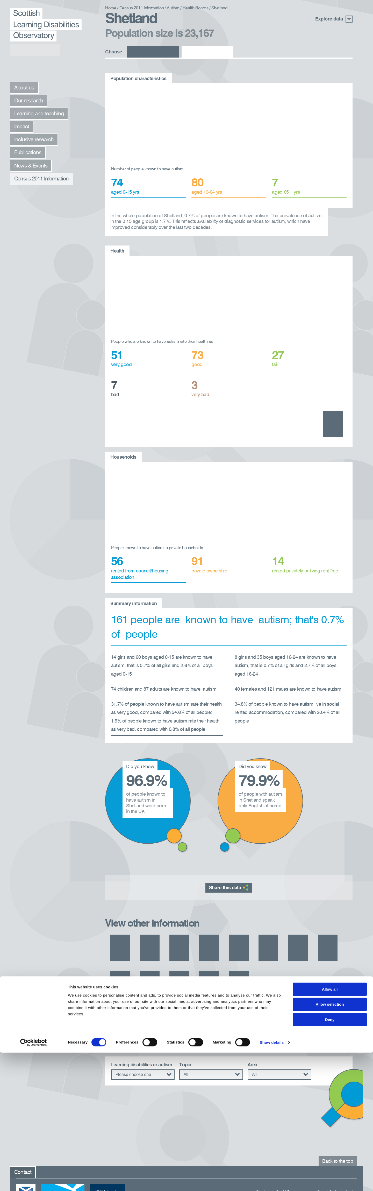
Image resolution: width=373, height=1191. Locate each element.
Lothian (260, 933)
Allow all (330, 1127)
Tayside (318, 933)
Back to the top (337, 1111)
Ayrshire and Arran (129, 915)
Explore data (334, 19)
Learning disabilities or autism (141, 1021)
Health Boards (196, 8)
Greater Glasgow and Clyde (138, 933)
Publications (27, 153)
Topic (185, 1021)
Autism (173, 8)
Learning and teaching (39, 114)
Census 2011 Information (41, 179)
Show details (272, 1181)
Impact (21, 127)
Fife (260, 915)
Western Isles (123, 951)
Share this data (229, 861)
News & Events (30, 166)
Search (332, 1030)
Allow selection (329, 1143)
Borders (171, 915)
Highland (190, 933)
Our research (28, 101)
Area (252, 1021)
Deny (330, 1158)
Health (342, 416)
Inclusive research (34, 140)
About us (24, 88)
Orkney (289, 933)
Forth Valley (289, 915)
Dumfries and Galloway (218, 915)
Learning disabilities (153, 52)
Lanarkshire (226, 933)
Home (110, 8)
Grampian (325, 915)
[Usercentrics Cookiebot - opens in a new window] (33, 1181)
